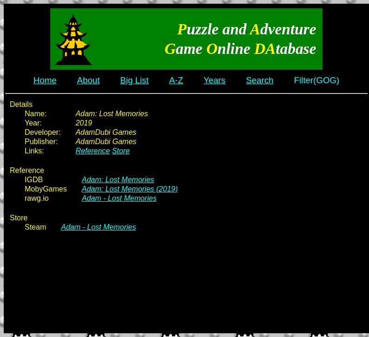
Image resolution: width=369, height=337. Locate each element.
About (88, 80)
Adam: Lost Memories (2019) (130, 189)
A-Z (176, 80)
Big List (134, 80)
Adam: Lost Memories (118, 180)
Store (121, 151)
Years (215, 80)
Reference (92, 151)
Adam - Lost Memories (119, 198)
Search (260, 80)
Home (45, 80)
